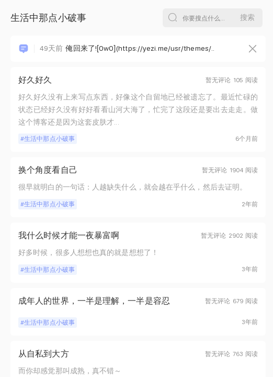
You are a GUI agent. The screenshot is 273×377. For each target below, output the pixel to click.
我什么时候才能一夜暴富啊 (68, 235)
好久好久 (35, 80)
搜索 (247, 17)
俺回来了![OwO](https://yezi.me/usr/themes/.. (127, 49)
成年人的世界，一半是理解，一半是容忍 (94, 301)
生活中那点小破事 (49, 138)
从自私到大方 (43, 354)
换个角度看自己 (47, 170)
